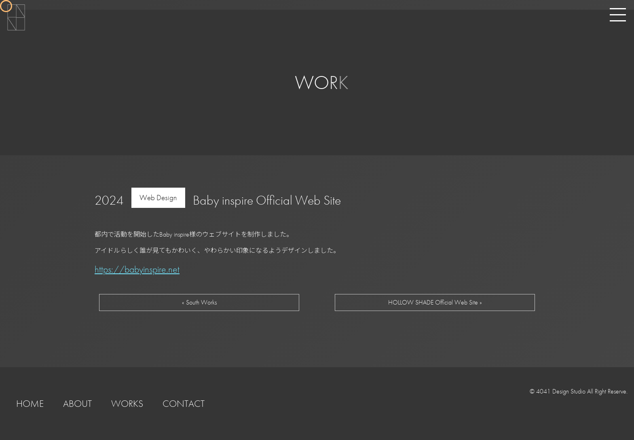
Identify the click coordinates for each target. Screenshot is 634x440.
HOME (30, 403)
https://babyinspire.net (137, 269)
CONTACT (184, 403)
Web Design (158, 197)
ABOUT (77, 403)
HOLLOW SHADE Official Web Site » (435, 302)
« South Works (199, 302)
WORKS (127, 403)
